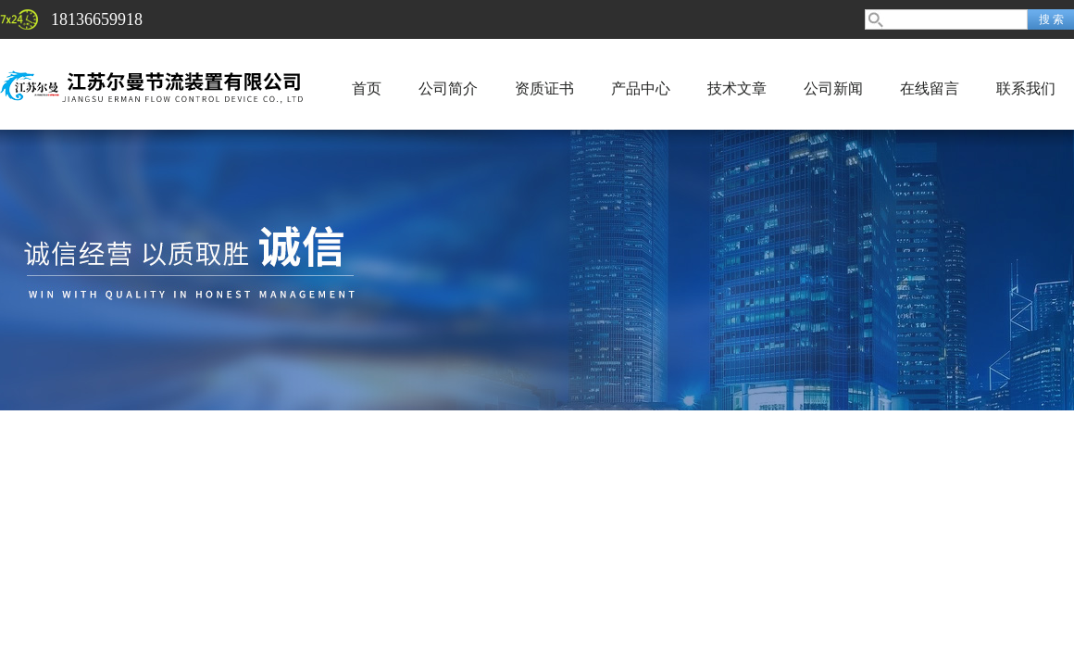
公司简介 (448, 88)
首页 (366, 88)
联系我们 (1025, 88)
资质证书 (544, 88)
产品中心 (640, 88)
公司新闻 (833, 88)
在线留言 (929, 88)
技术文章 (737, 88)
